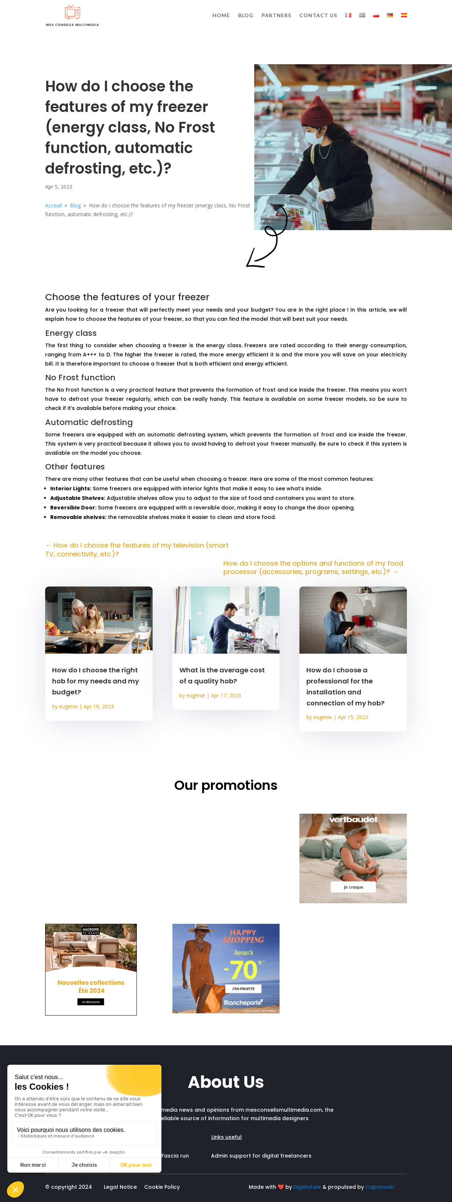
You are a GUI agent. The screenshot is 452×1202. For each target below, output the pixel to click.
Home (221, 15)
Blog (246, 15)
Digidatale (307, 1187)
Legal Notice (120, 1187)
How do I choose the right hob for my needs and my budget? (95, 681)
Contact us (318, 15)
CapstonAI (379, 1187)
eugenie (68, 706)
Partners (276, 15)
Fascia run (186, 1155)
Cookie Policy (162, 1187)
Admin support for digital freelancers (261, 1155)
